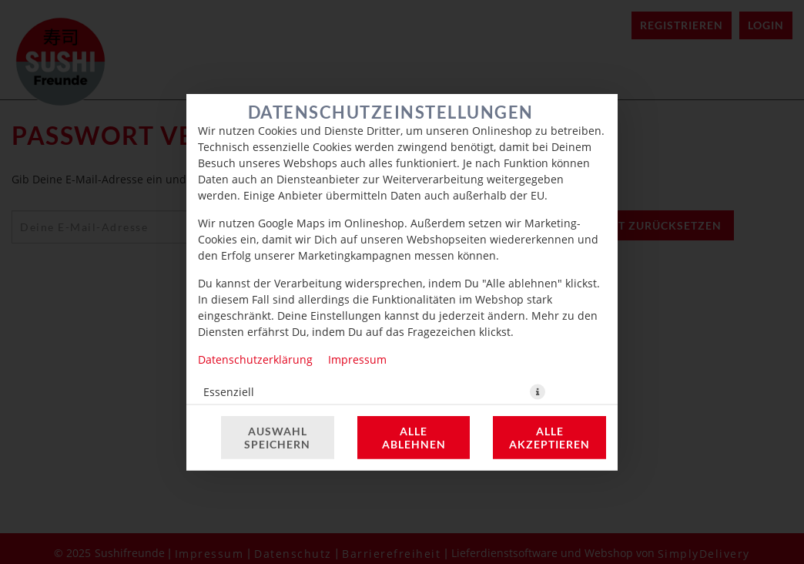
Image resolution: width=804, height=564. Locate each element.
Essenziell (228, 391)
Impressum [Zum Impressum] (357, 359)
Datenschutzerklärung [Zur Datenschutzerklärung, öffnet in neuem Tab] (255, 359)
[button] (537, 392)
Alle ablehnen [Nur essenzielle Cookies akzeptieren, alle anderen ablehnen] (414, 438)
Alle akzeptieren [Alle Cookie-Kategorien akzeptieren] (549, 438)
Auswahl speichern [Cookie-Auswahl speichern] (277, 438)
